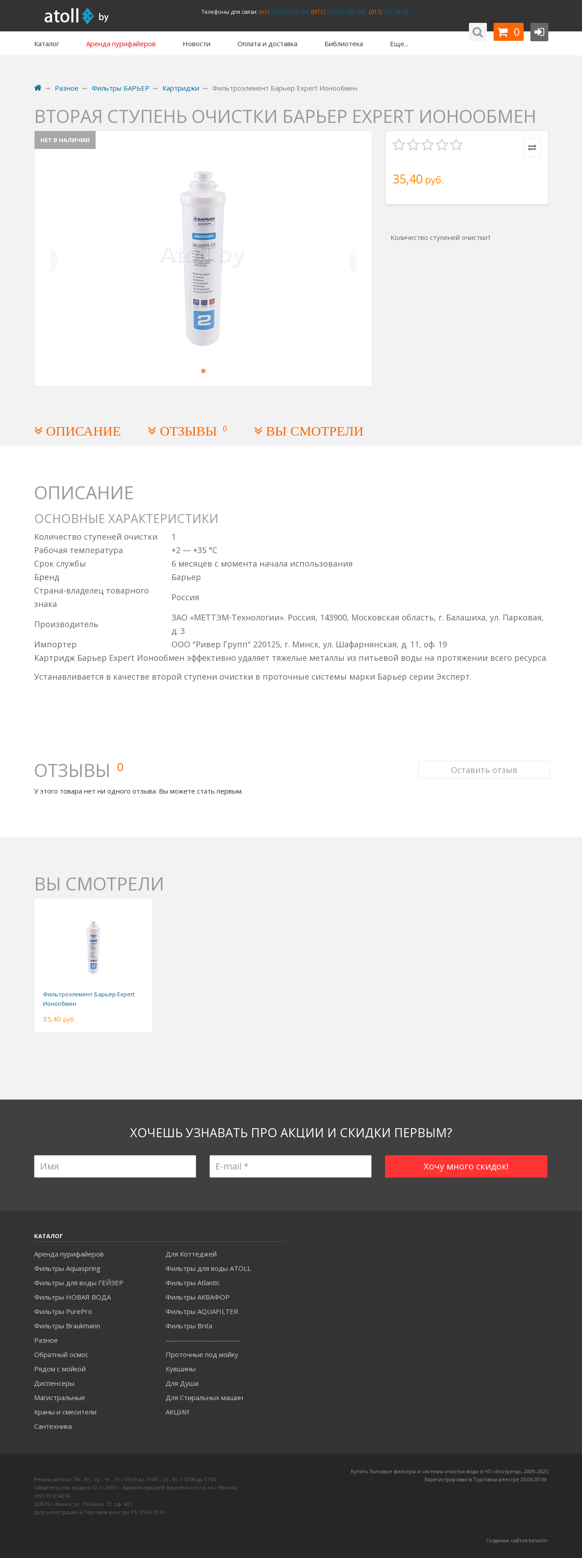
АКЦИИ (177, 1411)
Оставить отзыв (482, 760)
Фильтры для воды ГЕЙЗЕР (78, 1282)
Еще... (399, 43)
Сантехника (53, 1426)
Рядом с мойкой (60, 1368)
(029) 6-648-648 (289, 12)
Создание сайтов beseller (517, 1540)
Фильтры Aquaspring (67, 1268)
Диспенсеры (54, 1383)
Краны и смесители (65, 1411)
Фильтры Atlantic (193, 1282)
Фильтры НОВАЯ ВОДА (72, 1296)
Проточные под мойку (202, 1354)
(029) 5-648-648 (345, 12)
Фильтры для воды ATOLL (208, 1268)
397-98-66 (394, 12)
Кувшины (181, 1368)
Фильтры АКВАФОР (198, 1296)
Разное (46, 1339)
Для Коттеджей (191, 1253)
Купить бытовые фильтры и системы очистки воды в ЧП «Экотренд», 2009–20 (447, 1471)
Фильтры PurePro (63, 1311)
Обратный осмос (61, 1354)
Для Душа (182, 1383)
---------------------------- (203, 1339)
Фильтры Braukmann (67, 1325)
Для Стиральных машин (204, 1397)
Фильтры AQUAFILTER (202, 1311)
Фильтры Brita (189, 1325)
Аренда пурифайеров (69, 1253)
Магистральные (59, 1397)
